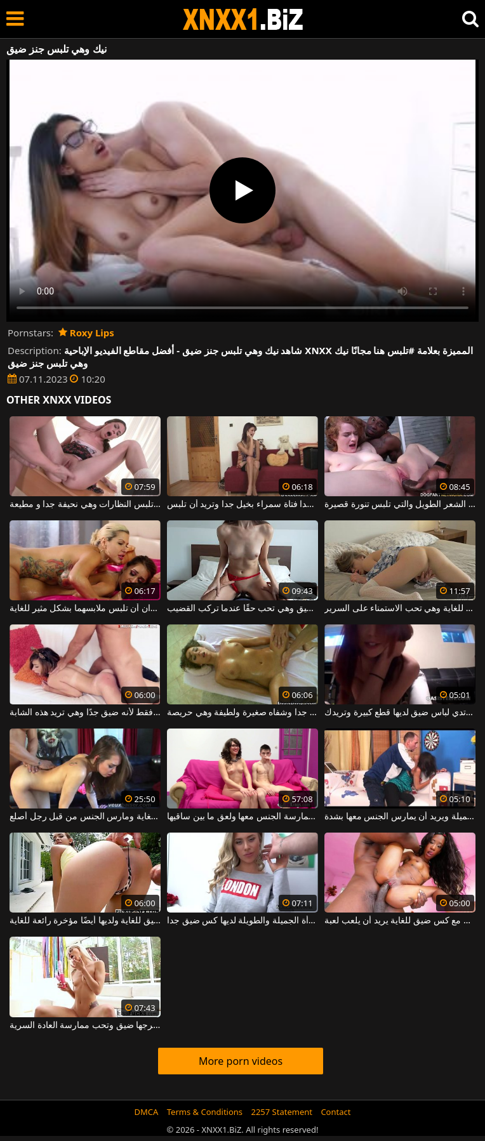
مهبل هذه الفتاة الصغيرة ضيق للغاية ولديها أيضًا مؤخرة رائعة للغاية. (85, 921)
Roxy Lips (86, 332)
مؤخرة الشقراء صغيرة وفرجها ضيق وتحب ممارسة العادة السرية (85, 1025)
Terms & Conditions (204, 1112)
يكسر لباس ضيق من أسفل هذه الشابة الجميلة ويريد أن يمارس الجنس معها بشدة (399, 817)
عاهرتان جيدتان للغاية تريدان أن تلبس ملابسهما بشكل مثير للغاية (85, 608)
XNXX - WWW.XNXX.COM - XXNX (243, 19)
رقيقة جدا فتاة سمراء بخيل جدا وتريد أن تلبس (242, 504)
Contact (335, 1112)
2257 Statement (281, 1112)
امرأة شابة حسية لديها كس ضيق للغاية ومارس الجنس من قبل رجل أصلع (85, 817)
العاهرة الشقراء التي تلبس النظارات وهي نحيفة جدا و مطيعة (85, 504)
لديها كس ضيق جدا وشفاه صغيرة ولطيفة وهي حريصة (242, 713)
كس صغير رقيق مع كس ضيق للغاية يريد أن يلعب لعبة (399, 921)
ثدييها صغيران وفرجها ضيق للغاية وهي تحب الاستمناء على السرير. (399, 608)
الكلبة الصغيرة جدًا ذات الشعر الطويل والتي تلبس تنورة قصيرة (399, 504)
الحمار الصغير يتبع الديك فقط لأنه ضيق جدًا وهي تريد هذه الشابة (85, 713)
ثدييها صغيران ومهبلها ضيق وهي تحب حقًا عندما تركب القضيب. (242, 608)
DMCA (147, 1112)
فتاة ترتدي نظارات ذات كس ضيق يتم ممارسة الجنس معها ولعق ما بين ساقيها (242, 817)
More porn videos (240, 1061)
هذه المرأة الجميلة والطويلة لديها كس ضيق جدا (242, 921)
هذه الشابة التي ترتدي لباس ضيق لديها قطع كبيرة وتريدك (399, 713)
